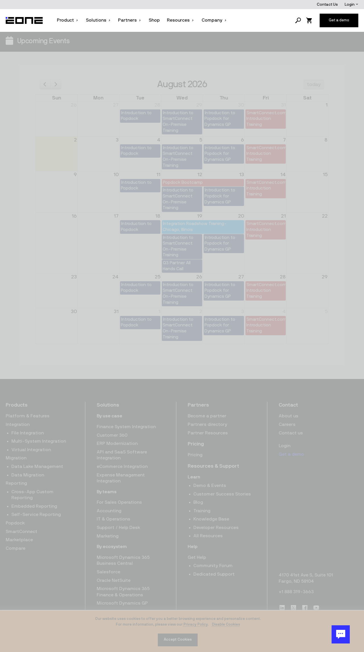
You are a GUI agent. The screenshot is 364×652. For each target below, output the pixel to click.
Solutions (98, 20)
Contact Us (327, 5)
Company (214, 20)
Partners (129, 20)
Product (67, 20)
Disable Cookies (226, 624)
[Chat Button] (341, 634)
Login (351, 5)
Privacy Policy (195, 624)
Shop (154, 20)
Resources (180, 20)
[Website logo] (24, 20)
